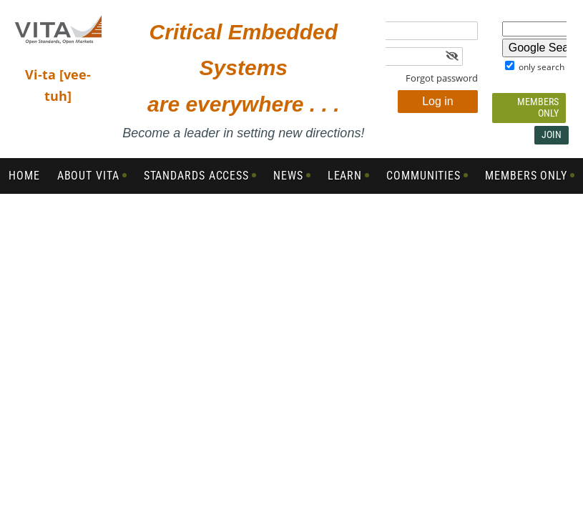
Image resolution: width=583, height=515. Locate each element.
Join (552, 134)
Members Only (538, 107)
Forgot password (442, 78)
